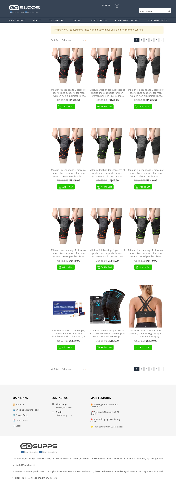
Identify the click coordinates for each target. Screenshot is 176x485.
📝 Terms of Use (20, 420)
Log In (106, 5)
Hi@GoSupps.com (64, 415)
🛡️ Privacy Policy (21, 415)
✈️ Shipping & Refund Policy (26, 409)
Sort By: (54, 40)
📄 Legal (17, 425)
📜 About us (18, 404)
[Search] (154, 10)
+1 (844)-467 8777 (64, 407)
